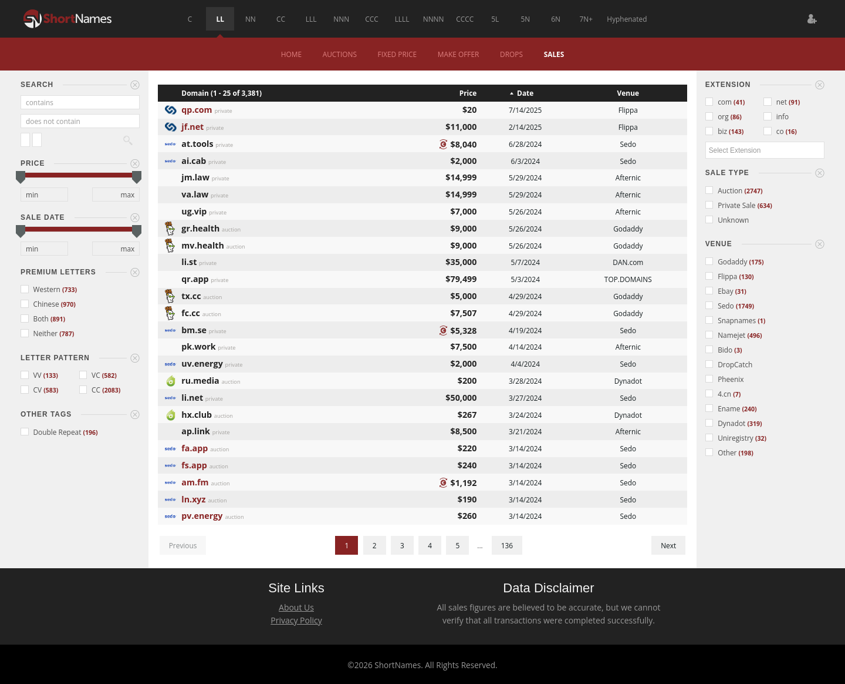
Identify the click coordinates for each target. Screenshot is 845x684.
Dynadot (726, 423)
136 (507, 545)
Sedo (720, 305)
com (719, 101)
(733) (69, 290)
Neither (40, 333)
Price (468, 93)
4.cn (719, 393)
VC (90, 375)
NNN (341, 19)
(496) (754, 335)
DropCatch (729, 364)
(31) (740, 291)
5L (495, 19)
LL (220, 19)
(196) (90, 432)
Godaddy (727, 261)
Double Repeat (52, 432)
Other (722, 452)
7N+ (586, 19)
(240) (749, 409)
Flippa (722, 276)
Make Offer (458, 54)
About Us (296, 607)
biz (717, 131)
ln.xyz (193, 498)
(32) (760, 438)
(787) (66, 334)
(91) (794, 102)
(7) (737, 394)
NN (250, 19)
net (776, 101)
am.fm (194, 481)
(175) (756, 262)
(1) (761, 321)
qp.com (196, 108)
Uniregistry (730, 437)
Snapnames (731, 320)
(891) (57, 319)
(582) (109, 375)
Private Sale (731, 205)
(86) (736, 117)
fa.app (194, 446)
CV (32, 389)
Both (35, 318)
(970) (68, 304)
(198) (746, 453)
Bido (720, 349)
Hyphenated (627, 19)
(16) (791, 132)
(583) (50, 390)
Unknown (727, 219)
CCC (371, 19)
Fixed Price (397, 54)
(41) (739, 102)
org (718, 116)
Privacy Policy (296, 620)
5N (525, 19)
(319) (754, 424)
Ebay (720, 291)
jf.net (192, 125)
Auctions (340, 54)
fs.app (194, 464)
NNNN (433, 19)
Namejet (726, 335)
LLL (311, 19)
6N (555, 19)
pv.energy (201, 514)
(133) (50, 375)
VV (32, 375)
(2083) (111, 390)
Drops (511, 54)
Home (291, 54)
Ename (723, 408)
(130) (746, 277)
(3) (738, 350)
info (776, 116)
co (774, 131)
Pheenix (724, 379)
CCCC (465, 19)
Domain (194, 93)
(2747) (753, 191)
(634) (765, 206)
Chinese (41, 304)
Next (668, 545)
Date (525, 93)
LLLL (402, 19)
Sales (554, 54)
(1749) (745, 306)
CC (280, 19)
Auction (725, 190)
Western (41, 289)
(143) (736, 132)
